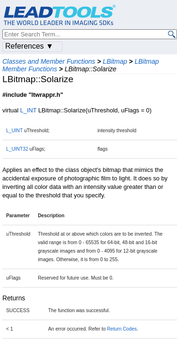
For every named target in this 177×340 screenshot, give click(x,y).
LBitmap (115, 61)
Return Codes (122, 329)
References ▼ (29, 46)
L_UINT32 (17, 149)
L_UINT (14, 130)
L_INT (28, 110)
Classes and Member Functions (48, 61)
